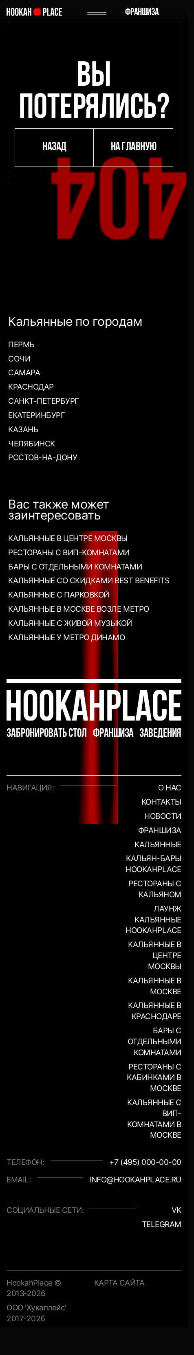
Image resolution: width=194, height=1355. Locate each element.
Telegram (161, 1224)
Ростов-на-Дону (42, 457)
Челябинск (31, 443)
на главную (134, 147)
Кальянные (157, 844)
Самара (24, 372)
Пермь (21, 344)
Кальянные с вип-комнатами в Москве (154, 1118)
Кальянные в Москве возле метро (78, 608)
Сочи (19, 358)
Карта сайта (119, 1282)
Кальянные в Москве (154, 986)
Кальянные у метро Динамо (66, 637)
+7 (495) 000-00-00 (145, 1162)
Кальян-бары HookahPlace (153, 864)
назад (54, 147)
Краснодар (31, 386)
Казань (23, 429)
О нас (169, 787)
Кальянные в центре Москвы (68, 538)
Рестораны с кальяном (154, 889)
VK (176, 1210)
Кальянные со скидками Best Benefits (88, 580)
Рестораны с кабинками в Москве (154, 1077)
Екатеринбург (36, 415)
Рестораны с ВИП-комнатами (69, 552)
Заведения (160, 734)
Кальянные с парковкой (58, 594)
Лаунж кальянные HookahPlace (153, 919)
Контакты (161, 801)
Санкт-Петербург (43, 400)
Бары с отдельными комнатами (75, 566)
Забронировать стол (47, 734)
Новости (162, 816)
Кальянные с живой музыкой (70, 623)
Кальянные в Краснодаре (154, 1011)
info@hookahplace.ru (135, 1179)
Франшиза (142, 12)
